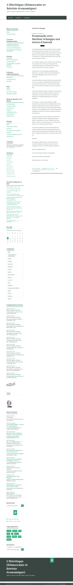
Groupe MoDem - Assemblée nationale (13, 64)
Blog (9, 252)
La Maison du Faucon (12, 112)
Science (10, 293)
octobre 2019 (10, 162)
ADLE (8, 124)
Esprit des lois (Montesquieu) (14, 47)
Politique (10, 285)
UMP (19, 536)
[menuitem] (10, 17)
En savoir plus (62, 583)
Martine (9, 310)
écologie (10, 261)
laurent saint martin (37, 169)
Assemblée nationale (12, 93)
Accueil (10, 18)
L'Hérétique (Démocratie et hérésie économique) (26, 6)
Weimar (8, 187)
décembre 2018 (10, 170)
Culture (10, 258)
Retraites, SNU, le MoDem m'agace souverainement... (15, 433)
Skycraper (9, 81)
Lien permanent (36, 168)
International (11, 274)
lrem (51, 169)
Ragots (9, 290)
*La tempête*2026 (11, 190)
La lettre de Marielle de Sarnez (14, 134)
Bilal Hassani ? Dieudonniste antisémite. (14, 494)
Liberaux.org (10, 77)
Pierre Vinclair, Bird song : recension (13, 194)
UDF (20, 531)
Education (10, 266)
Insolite (9, 272)
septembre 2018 (10, 174)
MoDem (14, 536)
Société (9, 298)
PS (12, 533)
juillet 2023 (9, 156)
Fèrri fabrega (10, 220)
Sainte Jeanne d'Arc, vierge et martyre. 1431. (14, 207)
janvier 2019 (10, 168)
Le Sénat (9, 89)
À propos (27, 18)
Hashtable (9, 110)
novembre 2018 (10, 172)
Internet (10, 277)
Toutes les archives (11, 176)
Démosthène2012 (11, 114)
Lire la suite (12, 147)
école (8, 533)
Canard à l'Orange (11, 34)
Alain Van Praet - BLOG (14, 212)
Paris (9, 282)
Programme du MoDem (13, 288)
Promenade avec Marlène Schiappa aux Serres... (14, 459)
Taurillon (9, 132)
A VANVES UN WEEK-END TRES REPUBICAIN (14, 198)
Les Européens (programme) (14, 130)
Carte (8, 393)
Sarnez (16, 533)
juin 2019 (9, 164)
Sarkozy (9, 531)
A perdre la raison (11, 106)
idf (53, 169)
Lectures (10, 280)
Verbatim (9, 189)
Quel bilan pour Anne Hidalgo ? (13, 477)
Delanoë (15, 531)
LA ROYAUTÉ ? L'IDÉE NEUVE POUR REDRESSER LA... (14, 202)
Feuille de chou (10, 116)
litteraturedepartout (18, 195)
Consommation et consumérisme (12, 255)
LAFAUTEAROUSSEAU (12, 204)
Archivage (17, 310)
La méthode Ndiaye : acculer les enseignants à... (15, 425)
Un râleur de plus (11, 104)
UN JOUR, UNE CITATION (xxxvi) (14, 211)
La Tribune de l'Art (11, 79)
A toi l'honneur (10, 108)
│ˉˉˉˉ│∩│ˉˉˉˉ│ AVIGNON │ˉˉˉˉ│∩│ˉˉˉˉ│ (14, 221)
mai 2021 (9, 160)
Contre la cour (10, 136)
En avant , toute (16, 187)
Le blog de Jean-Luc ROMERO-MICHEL (15, 217)
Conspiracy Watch (11, 61)
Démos (8, 32)
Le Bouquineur (17, 189)
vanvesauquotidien (11, 200)
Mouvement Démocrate (12, 59)
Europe (9, 269)
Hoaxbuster (9, 67)
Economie (10, 264)
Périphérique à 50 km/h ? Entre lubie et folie (14, 485)
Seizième (10, 296)
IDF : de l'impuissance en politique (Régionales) (14, 442)
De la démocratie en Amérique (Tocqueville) (14, 50)
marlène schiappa (46, 169)
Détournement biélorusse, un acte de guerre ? (15, 451)
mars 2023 (9, 158)
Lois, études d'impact (12, 91)
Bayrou (9, 539)
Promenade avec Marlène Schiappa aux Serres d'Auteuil (46, 39)
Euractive (9, 128)
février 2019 (10, 166)
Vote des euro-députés (12, 126)
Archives (18, 18)
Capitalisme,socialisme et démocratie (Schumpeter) (13, 45)
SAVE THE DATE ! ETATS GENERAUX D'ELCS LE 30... (13, 215)
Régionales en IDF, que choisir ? (13, 468)
